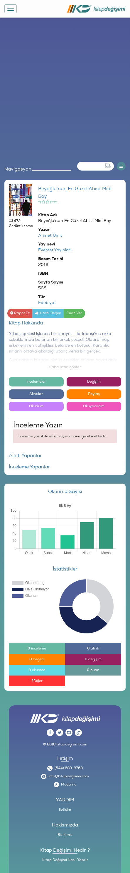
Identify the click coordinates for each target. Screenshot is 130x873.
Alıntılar (36, 394)
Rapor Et (20, 313)
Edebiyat (47, 302)
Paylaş (94, 394)
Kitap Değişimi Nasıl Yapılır (65, 860)
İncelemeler (36, 381)
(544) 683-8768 (69, 768)
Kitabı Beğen (48, 313)
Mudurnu (68, 784)
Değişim (94, 381)
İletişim (65, 809)
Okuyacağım (93, 406)
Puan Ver (74, 313)
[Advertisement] (65, 88)
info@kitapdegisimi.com (68, 776)
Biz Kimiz (65, 835)
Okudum (36, 406)
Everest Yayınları (54, 250)
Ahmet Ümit (50, 235)
